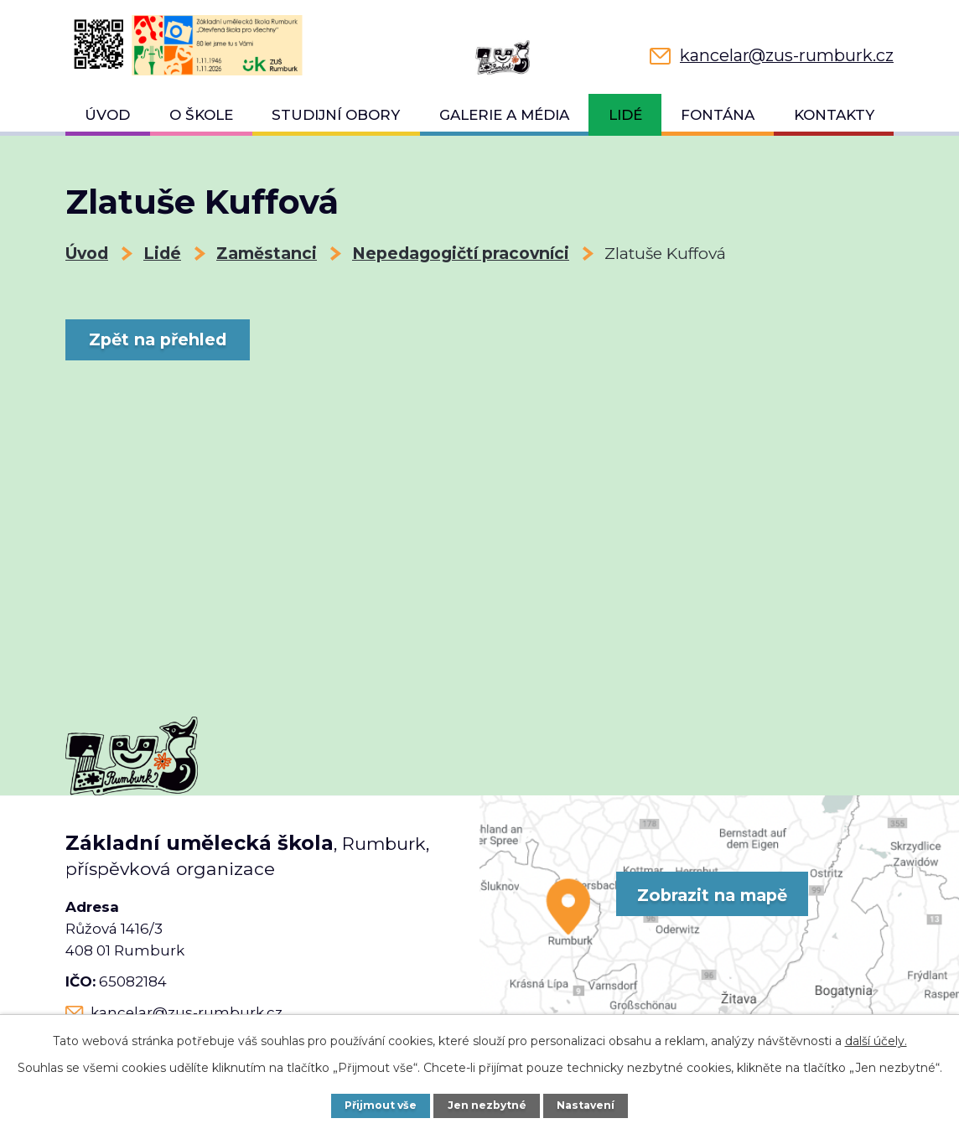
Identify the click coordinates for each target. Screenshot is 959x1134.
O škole (201, 114)
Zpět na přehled (162, 339)
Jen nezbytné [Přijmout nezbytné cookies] (488, 1105)
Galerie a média (504, 114)
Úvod (107, 114)
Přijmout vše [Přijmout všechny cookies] (379, 1105)
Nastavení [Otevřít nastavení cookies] (587, 1105)
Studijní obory (336, 114)
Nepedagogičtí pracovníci (460, 253)
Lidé (625, 114)
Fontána (717, 114)
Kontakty (834, 114)
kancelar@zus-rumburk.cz (187, 1012)
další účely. (876, 1041)
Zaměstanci (266, 253)
